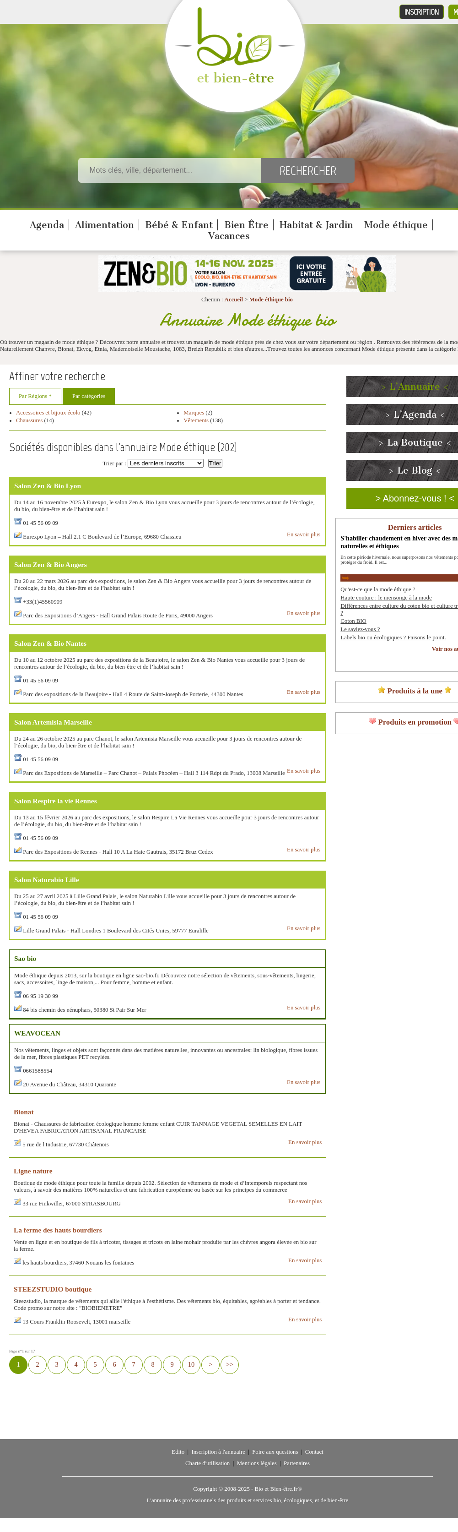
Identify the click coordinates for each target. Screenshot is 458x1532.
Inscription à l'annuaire (218, 1452)
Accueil (234, 299)
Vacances (229, 235)
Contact (314, 1452)
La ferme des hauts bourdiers (58, 1230)
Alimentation (104, 224)
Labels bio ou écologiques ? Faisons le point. (393, 637)
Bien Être (246, 224)
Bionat (24, 1112)
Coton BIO (353, 621)
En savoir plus (303, 534)
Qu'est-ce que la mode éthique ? (377, 589)
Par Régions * (35, 396)
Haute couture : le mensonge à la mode (385, 597)
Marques (193, 412)
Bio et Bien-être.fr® (278, 1489)
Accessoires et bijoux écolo (48, 412)
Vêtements (196, 420)
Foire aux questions (275, 1452)
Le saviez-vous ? (360, 629)
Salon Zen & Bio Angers (50, 564)
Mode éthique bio (271, 299)
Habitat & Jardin (316, 224)
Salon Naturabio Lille (46, 879)
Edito (178, 1452)
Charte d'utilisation (207, 1463)
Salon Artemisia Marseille (53, 722)
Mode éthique (396, 224)
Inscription (421, 11)
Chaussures (29, 420)
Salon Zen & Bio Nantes (50, 643)
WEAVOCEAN (37, 1033)
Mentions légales (257, 1463)
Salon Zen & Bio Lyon (47, 486)
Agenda (47, 224)
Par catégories (88, 396)
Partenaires (297, 1463)
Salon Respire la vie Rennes (55, 801)
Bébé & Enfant (179, 224)
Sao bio (25, 958)
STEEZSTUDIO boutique (53, 1289)
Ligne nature (33, 1171)
